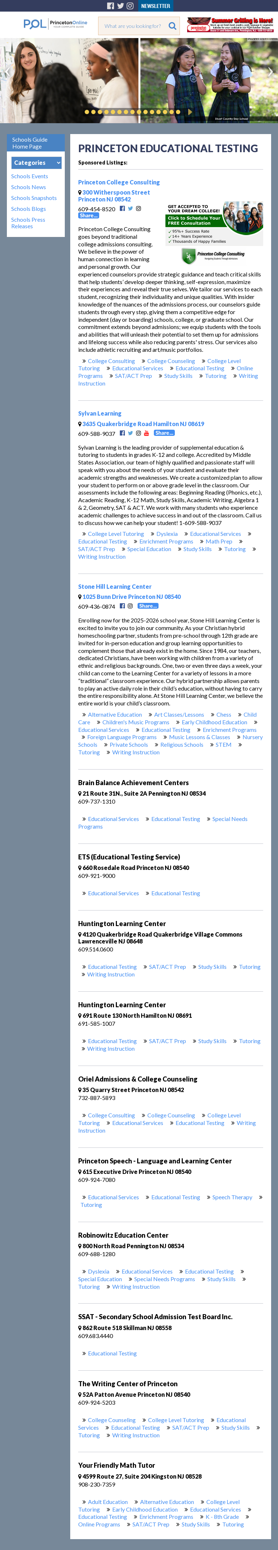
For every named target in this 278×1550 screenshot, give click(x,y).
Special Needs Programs (164, 1278)
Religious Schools (181, 744)
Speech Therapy (232, 1196)
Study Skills (178, 375)
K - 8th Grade (222, 1516)
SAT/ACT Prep (133, 375)
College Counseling (171, 360)
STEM (224, 744)
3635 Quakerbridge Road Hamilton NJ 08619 (141, 423)
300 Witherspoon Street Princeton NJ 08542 (114, 196)
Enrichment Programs (166, 541)
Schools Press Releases (28, 222)
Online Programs (99, 1524)
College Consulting (111, 360)
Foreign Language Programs (122, 736)
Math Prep (219, 541)
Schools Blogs (28, 208)
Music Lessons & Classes (199, 736)
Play (189, 112)
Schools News (28, 187)
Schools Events (29, 176)
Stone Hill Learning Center (115, 586)
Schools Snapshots (34, 198)
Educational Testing (200, 367)
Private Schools (129, 744)
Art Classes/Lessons (179, 714)
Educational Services (137, 367)
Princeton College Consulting (119, 182)
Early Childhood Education (214, 721)
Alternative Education (115, 714)
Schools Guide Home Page (29, 143)
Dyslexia (167, 533)
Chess (223, 714)
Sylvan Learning (100, 413)
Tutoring (216, 375)
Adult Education (108, 1501)
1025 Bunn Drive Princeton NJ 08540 (129, 596)
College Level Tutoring (116, 533)
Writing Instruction (102, 556)
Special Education (149, 548)
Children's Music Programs (135, 721)
